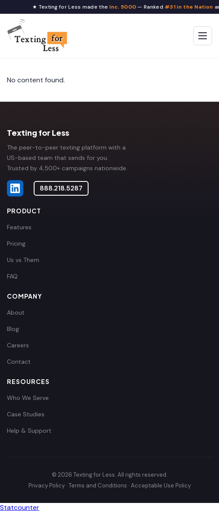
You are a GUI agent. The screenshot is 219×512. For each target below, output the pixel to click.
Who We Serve (28, 398)
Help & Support (29, 430)
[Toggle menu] (202, 35)
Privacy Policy (47, 485)
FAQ (12, 276)
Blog (13, 329)
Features (19, 227)
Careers (18, 345)
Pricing (16, 243)
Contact (19, 361)
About (16, 312)
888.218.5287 (61, 188)
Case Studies (25, 414)
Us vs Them (23, 260)
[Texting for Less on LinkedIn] (15, 188)
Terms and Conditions (98, 485)
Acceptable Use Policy (161, 485)
